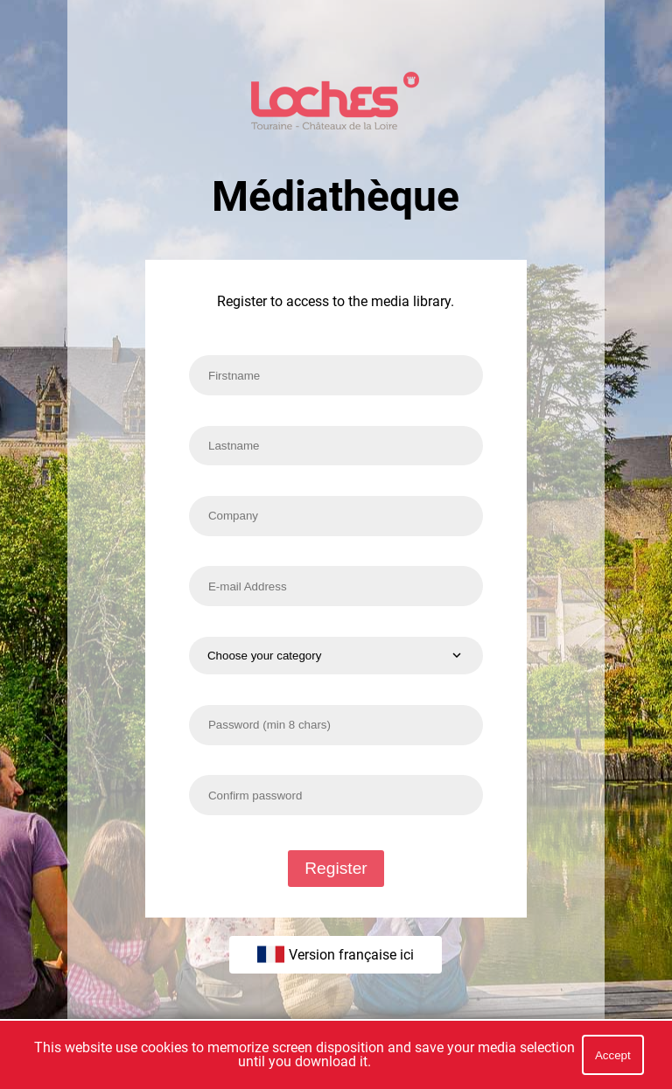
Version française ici (335, 954)
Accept (613, 1055)
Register (335, 868)
